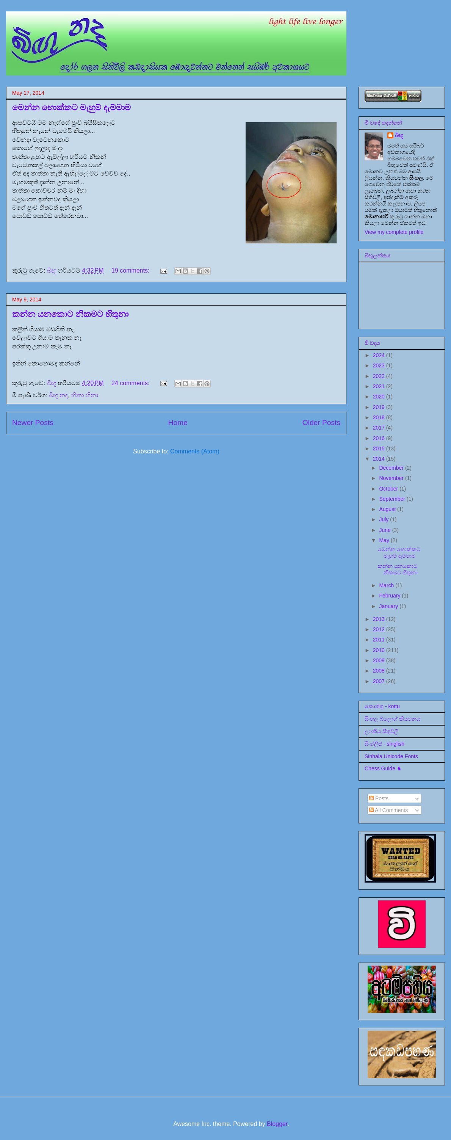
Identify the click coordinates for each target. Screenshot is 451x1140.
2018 (379, 417)
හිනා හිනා (84, 395)
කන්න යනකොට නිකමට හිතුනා (70, 314)
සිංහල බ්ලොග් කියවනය (392, 719)
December (392, 468)
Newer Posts (32, 423)
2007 (379, 681)
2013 (379, 619)
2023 (379, 365)
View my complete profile (394, 232)
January (389, 606)
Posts (378, 798)
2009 (379, 660)
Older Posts (321, 423)
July (384, 519)
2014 (379, 459)
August (388, 509)
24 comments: (131, 383)
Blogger (277, 1124)
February (390, 596)
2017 (379, 428)
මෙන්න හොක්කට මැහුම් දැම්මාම (71, 107)
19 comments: (131, 270)
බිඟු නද (58, 395)
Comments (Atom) (194, 451)
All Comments (388, 810)
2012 (379, 629)
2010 (379, 650)
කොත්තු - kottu (382, 706)
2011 (379, 640)
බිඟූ (399, 135)
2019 (379, 407)
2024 (379, 355)
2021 (379, 386)
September (392, 499)
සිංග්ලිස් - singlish (384, 744)
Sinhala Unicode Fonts (391, 756)
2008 (379, 671)
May (384, 540)
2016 (379, 438)
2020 (379, 397)
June (385, 530)
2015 (379, 448)
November (392, 478)
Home (178, 423)
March (387, 585)
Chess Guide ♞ (383, 768)
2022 (379, 376)
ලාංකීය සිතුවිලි (381, 731)
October (389, 489)
